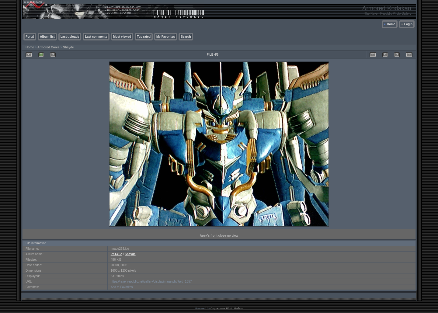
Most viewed (122, 36)
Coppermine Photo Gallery (226, 308)
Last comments (96, 36)
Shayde (68, 47)
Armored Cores (48, 47)
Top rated (144, 36)
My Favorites (165, 36)
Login (408, 24)
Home (391, 24)
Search (186, 36)
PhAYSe (116, 254)
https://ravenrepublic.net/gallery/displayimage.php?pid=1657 (151, 281)
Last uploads (70, 36)
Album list (47, 36)
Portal (30, 36)
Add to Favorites (122, 287)
